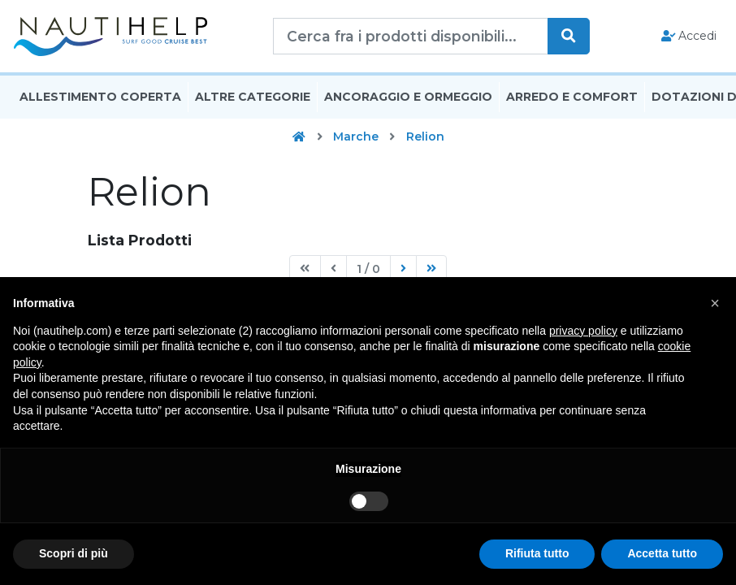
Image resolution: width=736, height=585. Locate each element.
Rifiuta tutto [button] (537, 553)
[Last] (431, 272)
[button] (715, 303)
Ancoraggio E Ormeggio (408, 100)
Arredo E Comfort (572, 100)
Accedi (689, 37)
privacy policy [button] (583, 330)
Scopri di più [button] (73, 553)
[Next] (403, 272)
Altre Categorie (252, 100)
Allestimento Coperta (100, 100)
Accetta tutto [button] (662, 553)
